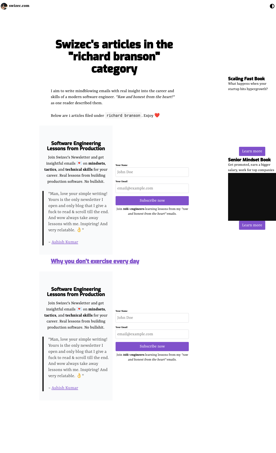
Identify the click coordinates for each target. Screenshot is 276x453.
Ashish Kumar (65, 242)
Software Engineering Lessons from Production (76, 146)
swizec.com (19, 6)
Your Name (121, 165)
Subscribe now (152, 200)
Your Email (121, 181)
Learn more (252, 151)
